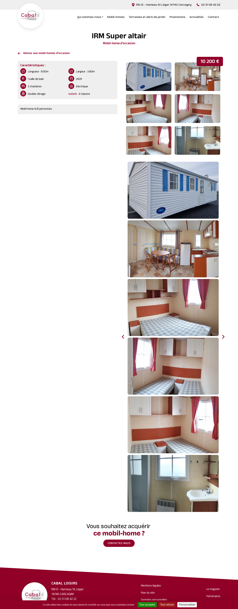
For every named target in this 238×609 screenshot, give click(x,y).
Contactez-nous (119, 543)
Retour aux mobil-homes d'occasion (46, 53)
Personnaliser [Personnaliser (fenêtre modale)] (187, 604)
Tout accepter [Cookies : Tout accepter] (147, 604)
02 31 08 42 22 (210, 4)
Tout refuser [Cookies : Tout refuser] (167, 604)
